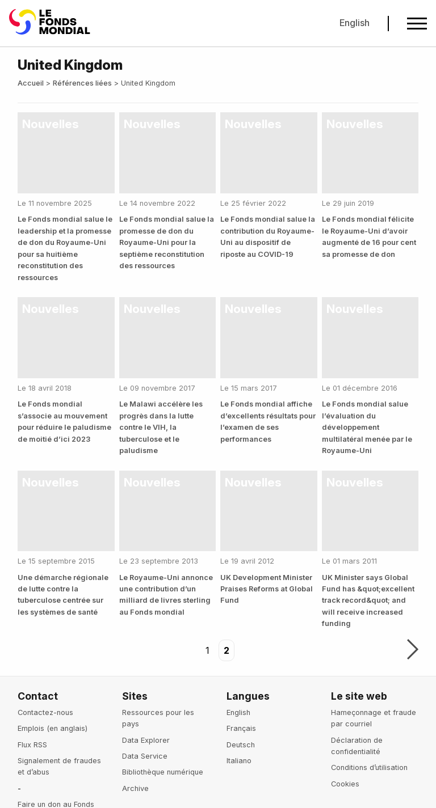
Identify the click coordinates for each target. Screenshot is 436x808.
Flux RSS (32, 745)
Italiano (239, 760)
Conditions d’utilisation (369, 767)
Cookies (345, 784)
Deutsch (241, 745)
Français (241, 728)
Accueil (31, 83)
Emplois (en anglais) (52, 728)
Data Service (144, 756)
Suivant (412, 650)
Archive (135, 788)
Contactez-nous (45, 712)
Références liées (82, 83)
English (354, 22)
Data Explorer (146, 740)
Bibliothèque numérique (162, 772)
